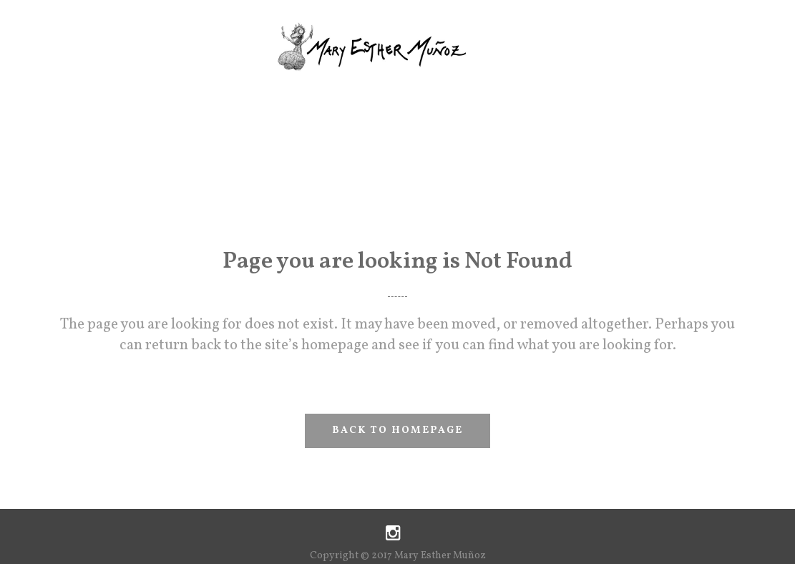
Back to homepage (397, 430)
